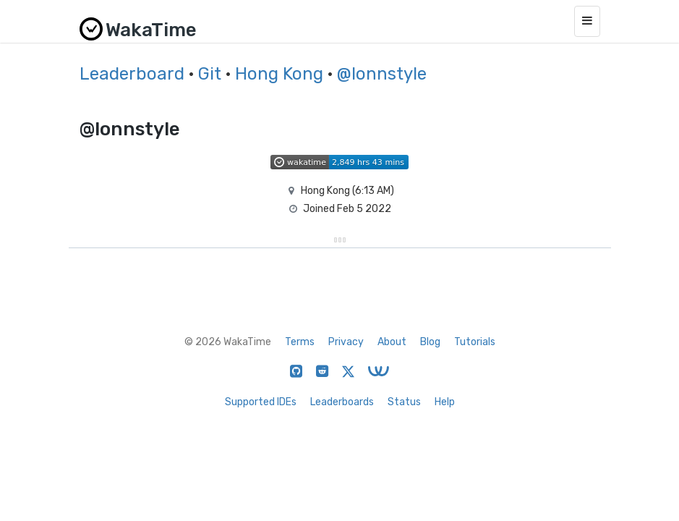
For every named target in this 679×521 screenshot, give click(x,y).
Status (404, 402)
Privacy (346, 342)
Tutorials (474, 342)
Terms (300, 342)
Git (209, 74)
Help (445, 402)
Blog (430, 342)
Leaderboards (342, 402)
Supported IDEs (260, 402)
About (391, 342)
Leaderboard (132, 74)
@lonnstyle (382, 74)
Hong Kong (279, 74)
